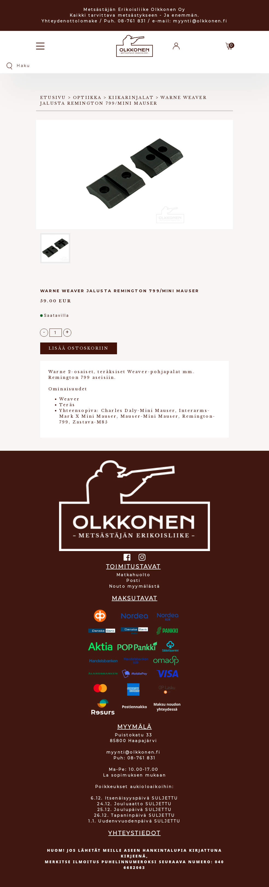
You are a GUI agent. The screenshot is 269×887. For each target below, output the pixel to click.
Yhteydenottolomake (70, 21)
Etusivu (53, 97)
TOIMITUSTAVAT (133, 566)
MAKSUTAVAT (134, 598)
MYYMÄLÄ (134, 727)
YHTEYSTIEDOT (134, 833)
